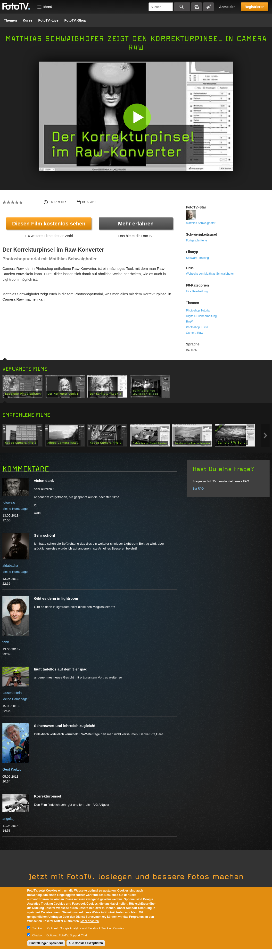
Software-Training (197, 258)
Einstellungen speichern (46, 943)
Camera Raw (194, 333)
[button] (137, 117)
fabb (5, 642)
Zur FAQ (198, 488)
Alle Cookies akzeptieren (86, 943)
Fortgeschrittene (196, 240)
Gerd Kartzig (12, 769)
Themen (10, 20)
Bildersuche (196, 6)
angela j (8, 819)
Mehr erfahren (136, 224)
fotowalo (8, 502)
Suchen (182, 6)
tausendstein (12, 693)
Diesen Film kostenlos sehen (48, 224)
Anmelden (227, 7)
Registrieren (254, 7)
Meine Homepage (15, 508)
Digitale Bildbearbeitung (201, 316)
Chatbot (37, 935)
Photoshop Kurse (197, 327)
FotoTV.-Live (48, 20)
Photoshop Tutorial (198, 310)
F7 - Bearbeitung (196, 291)
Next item (265, 435)
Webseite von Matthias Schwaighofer (210, 273)
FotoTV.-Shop (75, 20)
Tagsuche (208, 6)
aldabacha (10, 565)
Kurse (28, 20)
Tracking (37, 928)
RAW (189, 321)
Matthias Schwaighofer (200, 223)
